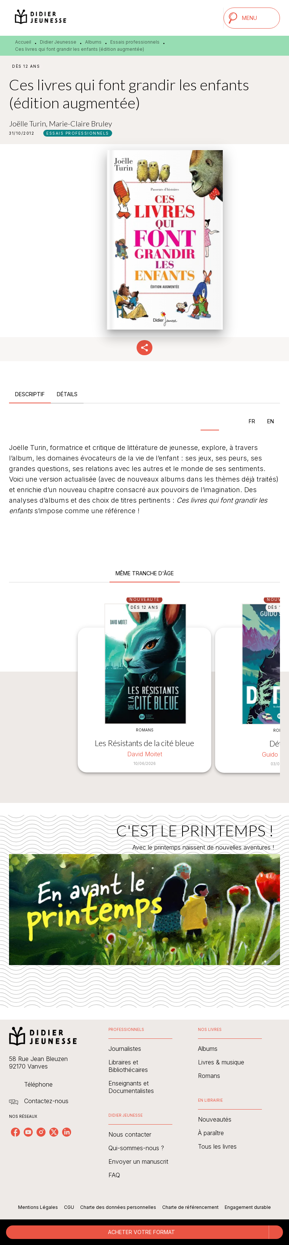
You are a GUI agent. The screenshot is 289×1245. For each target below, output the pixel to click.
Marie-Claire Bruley (80, 123)
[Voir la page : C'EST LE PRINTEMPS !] (144, 902)
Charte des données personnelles (118, 1207)
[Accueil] (40, 18)
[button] (77, 133)
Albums (93, 42)
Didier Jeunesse (58, 42)
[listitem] (15, 1132)
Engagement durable (248, 1207)
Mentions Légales (38, 1207)
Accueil (23, 42)
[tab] (30, 394)
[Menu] (252, 18)
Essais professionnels (135, 42)
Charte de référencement (190, 1207)
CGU (69, 1207)
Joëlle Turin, (29, 123)
